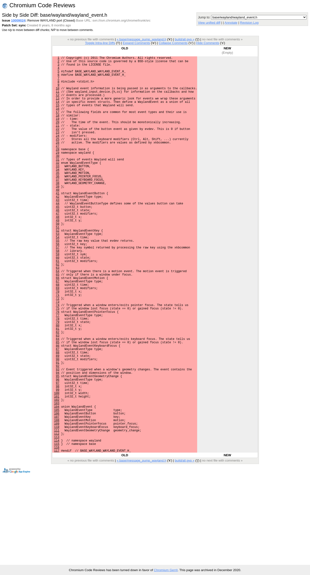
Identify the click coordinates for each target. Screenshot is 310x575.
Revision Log (249, 22)
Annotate (231, 22)
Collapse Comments (173, 43)
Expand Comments (136, 43)
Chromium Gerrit (166, 570)
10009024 (18, 20)
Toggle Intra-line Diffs (100, 43)
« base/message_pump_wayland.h (141, 39)
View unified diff (209, 22)
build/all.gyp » (184, 39)
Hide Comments (207, 43)
